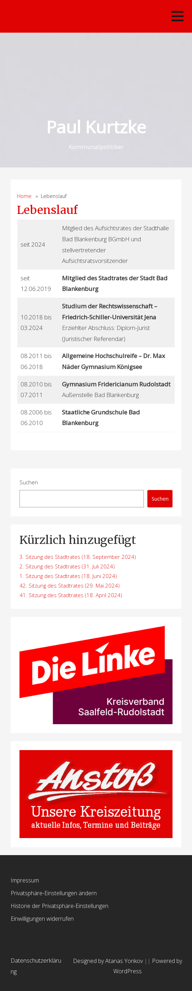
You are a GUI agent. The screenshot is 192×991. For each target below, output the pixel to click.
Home (24, 196)
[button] (177, 16)
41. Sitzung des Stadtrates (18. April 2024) (70, 595)
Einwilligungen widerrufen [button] (42, 919)
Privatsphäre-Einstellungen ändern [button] (54, 893)
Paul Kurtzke (96, 126)
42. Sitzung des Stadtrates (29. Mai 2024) (69, 585)
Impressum (25, 880)
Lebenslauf (47, 210)
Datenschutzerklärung (36, 965)
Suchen (28, 482)
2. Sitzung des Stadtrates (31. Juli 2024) (67, 566)
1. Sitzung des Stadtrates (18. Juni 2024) (68, 575)
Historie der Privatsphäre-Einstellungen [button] (59, 906)
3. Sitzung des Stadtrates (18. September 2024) (77, 556)
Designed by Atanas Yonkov (108, 961)
